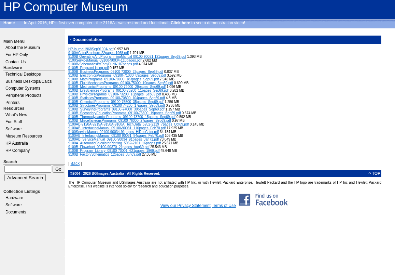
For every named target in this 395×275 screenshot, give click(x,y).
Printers (12, 102)
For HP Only (16, 54)
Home (9, 23)
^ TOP (374, 173)
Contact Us (15, 62)
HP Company (17, 150)
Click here (180, 23)
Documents (15, 212)
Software (13, 129)
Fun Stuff (13, 121)
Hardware (14, 197)
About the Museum (22, 47)
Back (75, 163)
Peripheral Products (23, 95)
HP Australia (16, 143)
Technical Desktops (23, 74)
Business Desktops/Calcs (28, 81)
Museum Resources (23, 136)
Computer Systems (22, 88)
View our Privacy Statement (185, 205)
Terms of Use (224, 205)
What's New (16, 115)
